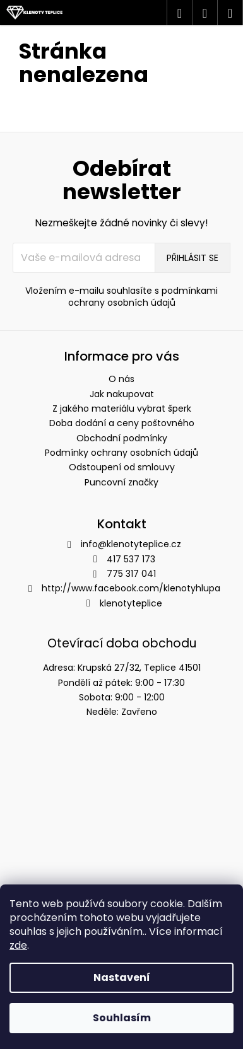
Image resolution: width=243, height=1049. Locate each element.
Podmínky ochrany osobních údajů (121, 452)
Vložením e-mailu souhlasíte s (121, 297)
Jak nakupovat (122, 394)
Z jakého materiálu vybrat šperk (121, 408)
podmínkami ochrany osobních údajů (143, 296)
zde (18, 945)
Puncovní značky (121, 482)
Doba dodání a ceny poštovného (121, 423)
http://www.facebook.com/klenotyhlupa (131, 588)
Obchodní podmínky (121, 438)
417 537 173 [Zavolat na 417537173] (131, 559)
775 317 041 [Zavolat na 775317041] (131, 573)
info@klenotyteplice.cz (131, 544)
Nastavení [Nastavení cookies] (121, 977)
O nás (121, 379)
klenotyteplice (131, 603)
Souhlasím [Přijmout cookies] (122, 1018)
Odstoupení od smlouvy (122, 467)
